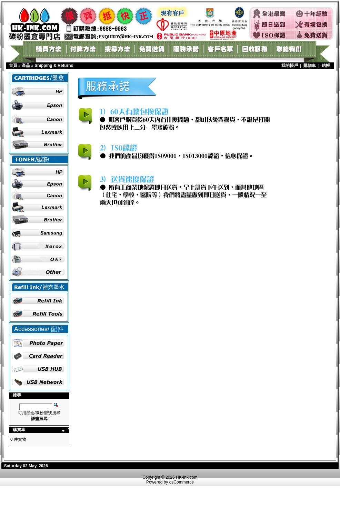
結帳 (326, 65)
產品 (26, 65)
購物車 (309, 65)
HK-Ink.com (187, 477)
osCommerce (181, 482)
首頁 (13, 65)
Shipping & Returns (53, 65)
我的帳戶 (289, 65)
